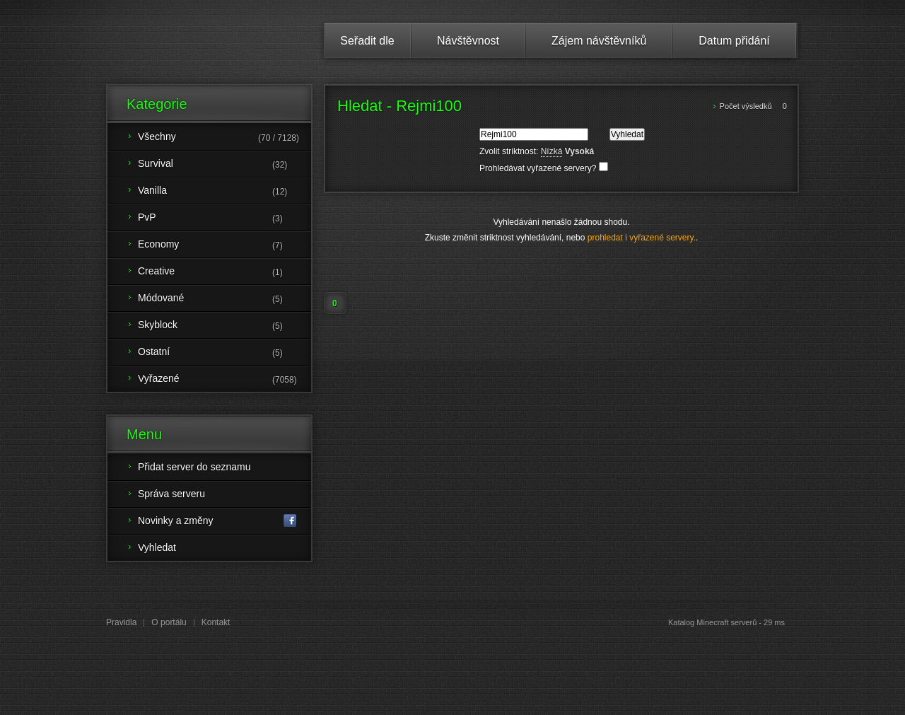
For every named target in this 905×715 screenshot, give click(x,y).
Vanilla (224, 191)
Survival (224, 165)
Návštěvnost (468, 41)
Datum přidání (734, 41)
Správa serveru (171, 493)
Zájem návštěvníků (598, 41)
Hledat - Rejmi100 (399, 106)
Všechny (224, 138)
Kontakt (216, 622)
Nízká (552, 151)
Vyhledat (157, 547)
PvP (224, 218)
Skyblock (224, 326)
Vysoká (580, 151)
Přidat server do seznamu (194, 466)
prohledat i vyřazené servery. (642, 238)
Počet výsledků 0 (753, 106)
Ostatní (224, 353)
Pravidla (121, 622)
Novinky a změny (217, 521)
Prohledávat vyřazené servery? (543, 168)
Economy (224, 245)
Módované (224, 299)
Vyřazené (224, 380)
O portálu (168, 622)
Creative (224, 272)
